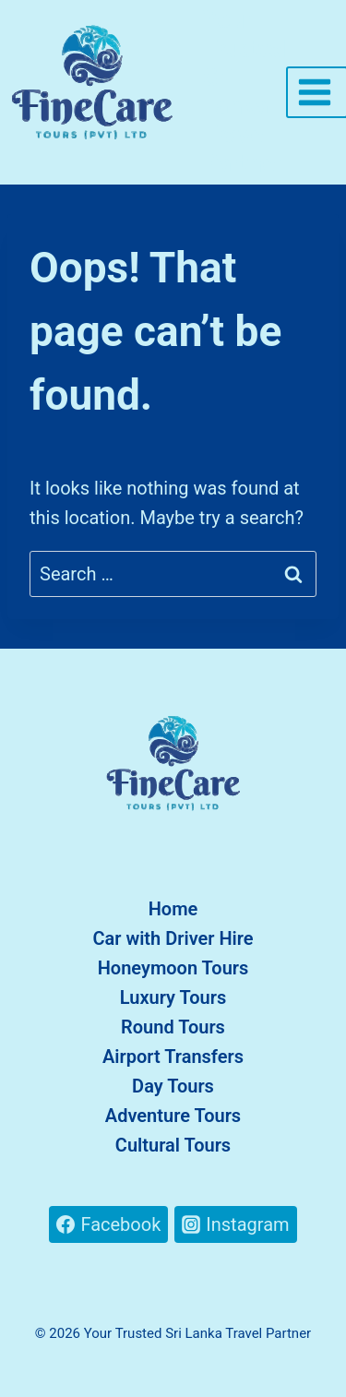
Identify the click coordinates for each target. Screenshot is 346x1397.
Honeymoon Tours (173, 968)
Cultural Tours (173, 1145)
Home (173, 909)
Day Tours (173, 1086)
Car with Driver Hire (172, 938)
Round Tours (173, 1027)
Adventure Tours (173, 1115)
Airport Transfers (173, 1056)
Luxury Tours (173, 997)
